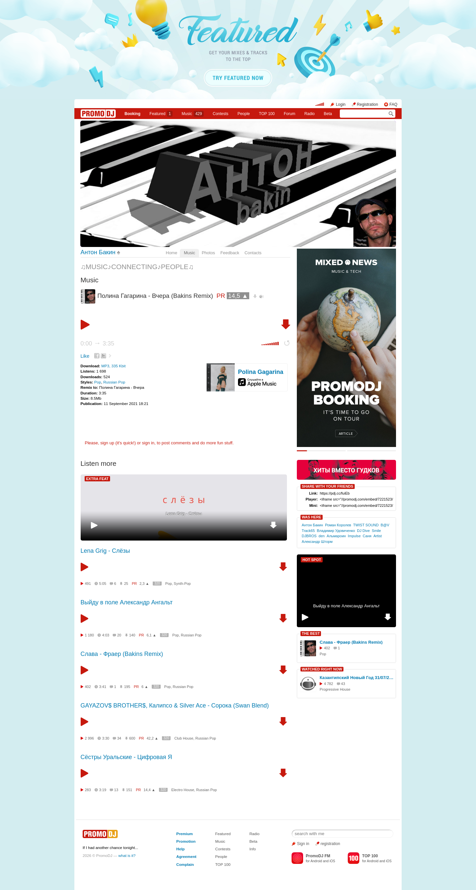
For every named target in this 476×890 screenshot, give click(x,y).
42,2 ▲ (152, 738)
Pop (97, 382)
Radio (309, 113)
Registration (367, 104)
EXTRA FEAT (97, 479)
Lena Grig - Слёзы (184, 513)
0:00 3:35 (97, 343)
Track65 (308, 531)
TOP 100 (267, 113)
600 (132, 738)
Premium (184, 833)
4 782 (328, 684)
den (322, 536)
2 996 (89, 738)
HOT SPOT (311, 560)
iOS (332, 861)
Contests (222, 849)
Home (172, 252)
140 (132, 635)
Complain (185, 864)
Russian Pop (114, 382)
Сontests (220, 113)
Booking (132, 113)
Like (85, 356)
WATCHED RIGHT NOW (322, 669)
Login (340, 104)
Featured (161, 114)
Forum (289, 113)
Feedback (229, 252)
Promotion (185, 841)
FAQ (393, 104)
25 (126, 584)
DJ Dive (363, 531)
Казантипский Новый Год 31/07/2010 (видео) (357, 677)
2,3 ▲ (144, 584)
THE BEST (311, 633)
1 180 (89, 635)
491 (88, 584)
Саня (367, 536)
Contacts (253, 252)
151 (129, 790)
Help (180, 849)
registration (330, 844)
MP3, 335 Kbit (113, 366)
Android (316, 861)
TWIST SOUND (365, 525)
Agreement (186, 856)
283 (88, 790)
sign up (107, 442)
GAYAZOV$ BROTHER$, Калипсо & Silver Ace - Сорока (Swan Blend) (175, 705)
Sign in (303, 844)
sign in (148, 442)
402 (88, 687)
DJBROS (309, 536)
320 (157, 583)
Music (193, 114)
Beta (328, 113)
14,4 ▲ (149, 790)
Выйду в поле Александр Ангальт (127, 602)
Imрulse (354, 536)
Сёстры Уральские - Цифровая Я (126, 757)
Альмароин (336, 536)
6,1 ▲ (151, 635)
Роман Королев (338, 525)
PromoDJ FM (318, 856)
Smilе (376, 531)
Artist (378, 536)
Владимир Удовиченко (336, 531)
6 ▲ (144, 687)
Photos (208, 252)
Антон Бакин (98, 252)
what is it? (127, 855)
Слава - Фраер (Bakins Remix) (122, 654)
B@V (385, 525)
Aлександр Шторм (317, 542)
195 (127, 687)
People (243, 113)
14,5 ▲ (238, 295)
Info (252, 849)
